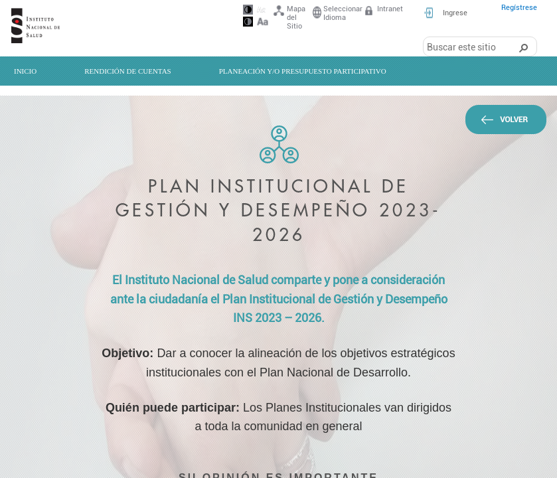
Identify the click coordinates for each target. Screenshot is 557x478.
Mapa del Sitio (288, 18)
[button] (523, 47)
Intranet (382, 11)
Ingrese (455, 13)
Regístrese (519, 7)
